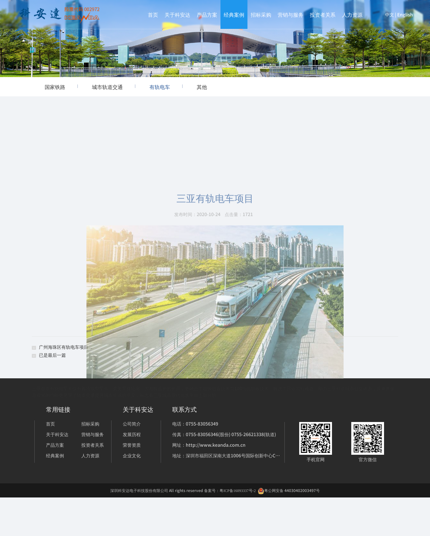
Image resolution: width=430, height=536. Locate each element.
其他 (202, 87)
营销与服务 (290, 14)
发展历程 (132, 434)
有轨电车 (166, 87)
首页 (153, 14)
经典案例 (234, 14)
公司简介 (132, 423)
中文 (389, 14)
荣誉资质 (132, 445)
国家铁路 (61, 87)
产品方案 (207, 14)
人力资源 (352, 14)
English (405, 14)
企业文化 (132, 455)
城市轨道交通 (113, 87)
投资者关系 (323, 14)
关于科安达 (177, 14)
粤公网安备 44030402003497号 (289, 491)
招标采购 (261, 14)
